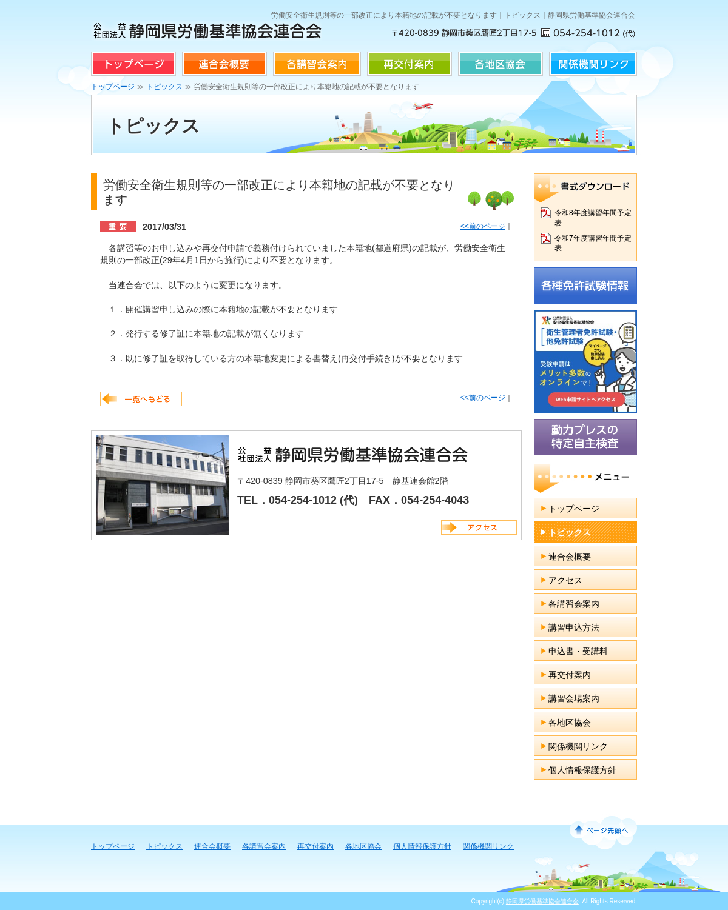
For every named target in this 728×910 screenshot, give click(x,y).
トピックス (164, 86)
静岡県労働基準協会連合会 (542, 901)
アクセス (479, 527)
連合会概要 (224, 64)
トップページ (133, 64)
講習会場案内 (573, 698)
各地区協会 (500, 64)
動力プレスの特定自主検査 (585, 437)
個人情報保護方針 (582, 770)
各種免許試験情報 (585, 285)
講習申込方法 (573, 627)
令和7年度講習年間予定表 (593, 243)
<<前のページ (482, 226)
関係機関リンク (593, 64)
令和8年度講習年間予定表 (593, 218)
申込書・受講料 (578, 651)
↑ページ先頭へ (601, 830)
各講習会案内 (317, 64)
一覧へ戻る (141, 399)
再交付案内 (409, 64)
